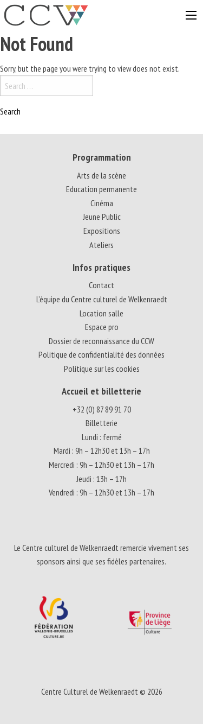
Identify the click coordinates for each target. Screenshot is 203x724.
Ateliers (101, 244)
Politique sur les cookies (102, 368)
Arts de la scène (101, 175)
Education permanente (101, 188)
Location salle (101, 313)
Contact (101, 285)
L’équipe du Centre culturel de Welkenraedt (101, 299)
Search (10, 111)
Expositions (101, 230)
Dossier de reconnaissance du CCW (101, 340)
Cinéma (101, 203)
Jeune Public (102, 216)
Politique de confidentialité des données (101, 354)
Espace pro (102, 326)
